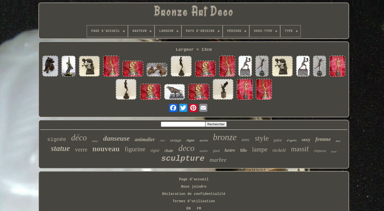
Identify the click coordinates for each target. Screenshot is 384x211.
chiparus (320, 151)
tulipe (95, 140)
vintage (175, 140)
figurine (135, 149)
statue (60, 148)
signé (154, 150)
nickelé (279, 150)
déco (79, 137)
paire (278, 140)
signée (56, 139)
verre (81, 149)
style (262, 138)
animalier (145, 139)
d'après (292, 140)
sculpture (183, 158)
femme (323, 139)
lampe (259, 149)
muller (204, 151)
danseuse (116, 138)
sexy (306, 139)
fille (243, 150)
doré (338, 141)
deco (186, 148)
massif (300, 149)
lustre (230, 150)
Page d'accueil (194, 179)
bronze (225, 137)
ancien (204, 140)
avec (246, 139)
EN (188, 208)
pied (216, 151)
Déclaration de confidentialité (193, 194)
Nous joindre (194, 187)
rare (162, 140)
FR (199, 208)
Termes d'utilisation (194, 201)
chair (168, 150)
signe (190, 140)
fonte (334, 151)
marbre (218, 160)
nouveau (106, 148)
